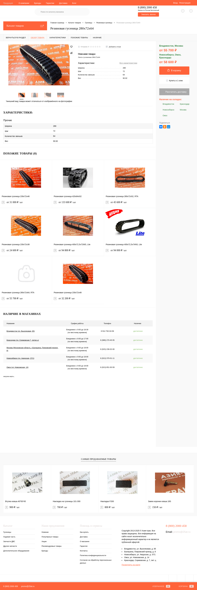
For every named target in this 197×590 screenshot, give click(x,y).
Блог (74, 3)
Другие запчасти (10, 546)
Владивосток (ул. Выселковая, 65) (21, 331)
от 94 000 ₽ (130, 251)
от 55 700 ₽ (26, 300)
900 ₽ (12, 506)
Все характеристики (128, 63)
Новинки (45, 532)
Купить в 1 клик (174, 80)
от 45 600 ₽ (130, 203)
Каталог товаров (25, 25)
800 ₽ (107, 506)
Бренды (37, 3)
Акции (44, 541)
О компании (24, 3)
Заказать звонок (148, 14)
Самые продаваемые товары (98, 458)
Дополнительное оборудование (16, 550)
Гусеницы (7, 532)
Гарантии (50, 3)
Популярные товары (50, 536)
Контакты (84, 550)
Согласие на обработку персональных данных (95, 560)
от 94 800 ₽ (78, 251)
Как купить (84, 532)
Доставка (63, 3)
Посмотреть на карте (131, 564)
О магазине (84, 541)
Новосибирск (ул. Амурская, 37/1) (20, 358)
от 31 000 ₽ (26, 203)
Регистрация (184, 3)
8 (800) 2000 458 (10, 586)
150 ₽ (155, 506)
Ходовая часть (9, 536)
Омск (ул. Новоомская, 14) (17, 367)
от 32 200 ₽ (78, 300)
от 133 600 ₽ (78, 203)
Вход (175, 3)
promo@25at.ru (181, 531)
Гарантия (83, 546)
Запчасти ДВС (9, 541)
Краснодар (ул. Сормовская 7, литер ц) (23, 340)
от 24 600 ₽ (26, 251)
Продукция (8, 3)
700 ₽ (60, 506)
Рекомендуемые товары (52, 546)
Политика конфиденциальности (93, 555)
